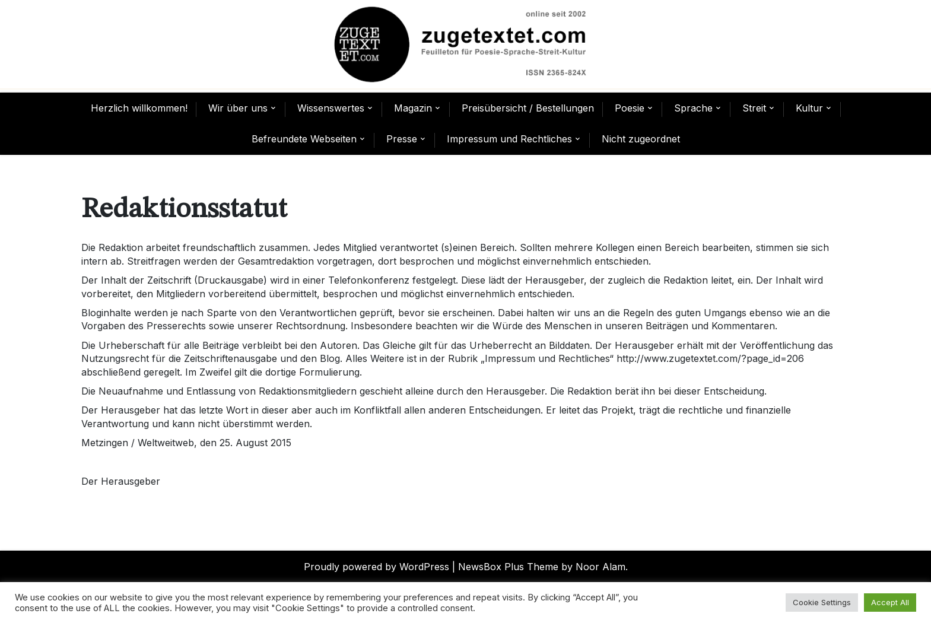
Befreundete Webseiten (304, 139)
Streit (754, 108)
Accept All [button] (890, 602)
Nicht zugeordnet (641, 139)
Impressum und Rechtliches (509, 139)
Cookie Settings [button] (822, 602)
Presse (401, 139)
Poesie (629, 108)
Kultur (809, 108)
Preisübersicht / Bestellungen (528, 108)
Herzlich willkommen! (139, 108)
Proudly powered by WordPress (376, 567)
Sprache (693, 108)
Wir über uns (238, 108)
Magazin (413, 108)
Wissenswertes (330, 108)
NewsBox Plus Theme (508, 567)
